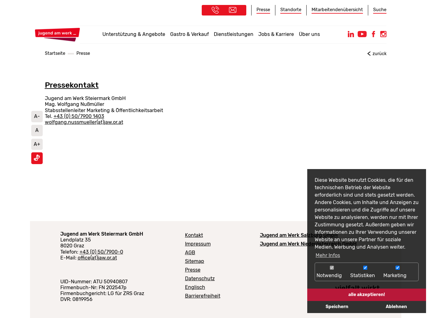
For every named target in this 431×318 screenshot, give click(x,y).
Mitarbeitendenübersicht (337, 9)
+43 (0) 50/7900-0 (101, 252)
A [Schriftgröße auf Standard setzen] (37, 130)
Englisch (195, 287)
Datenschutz (200, 278)
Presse (263, 9)
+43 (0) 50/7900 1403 (79, 116)
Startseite (55, 53)
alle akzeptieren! (366, 294)
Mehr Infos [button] (328, 255)
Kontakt (194, 235)
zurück (379, 53)
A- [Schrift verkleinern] (37, 116)
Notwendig (332, 272)
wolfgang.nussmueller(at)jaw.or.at (84, 122)
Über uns (309, 34)
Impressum (198, 244)
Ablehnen (396, 306)
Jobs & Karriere (276, 34)
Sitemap (194, 261)
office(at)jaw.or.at (97, 258)
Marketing (397, 272)
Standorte (290, 9)
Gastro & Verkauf (189, 34)
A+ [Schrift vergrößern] (37, 144)
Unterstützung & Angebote (133, 34)
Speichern (336, 306)
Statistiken (365, 272)
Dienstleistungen (233, 34)
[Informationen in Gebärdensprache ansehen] (36, 159)
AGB (190, 252)
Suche (379, 9)
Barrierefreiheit (202, 296)
